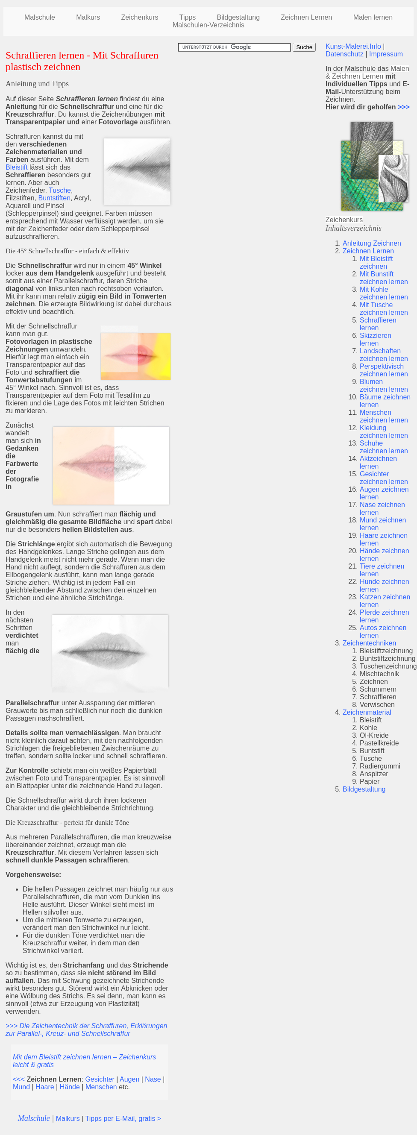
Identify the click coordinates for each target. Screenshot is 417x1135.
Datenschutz (345, 54)
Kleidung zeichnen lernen (384, 431)
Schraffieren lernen (378, 324)
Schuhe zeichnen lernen (384, 447)
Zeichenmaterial (367, 712)
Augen (129, 1079)
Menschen (101, 1087)
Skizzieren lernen (375, 339)
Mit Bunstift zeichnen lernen (384, 277)
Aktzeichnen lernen (378, 462)
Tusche (60, 190)
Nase (153, 1079)
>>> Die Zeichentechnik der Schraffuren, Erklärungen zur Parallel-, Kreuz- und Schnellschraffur (86, 1029)
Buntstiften (54, 198)
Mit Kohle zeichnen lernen (384, 293)
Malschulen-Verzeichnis (208, 25)
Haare (44, 1087)
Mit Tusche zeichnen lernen (384, 308)
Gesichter (99, 1079)
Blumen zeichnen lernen (384, 385)
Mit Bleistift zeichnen (376, 262)
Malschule (39, 17)
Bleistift (17, 167)
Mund (21, 1087)
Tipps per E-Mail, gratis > (123, 1118)
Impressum (386, 54)
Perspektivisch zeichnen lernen (384, 370)
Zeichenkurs (139, 17)
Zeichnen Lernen (306, 17)
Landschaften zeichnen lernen (384, 354)
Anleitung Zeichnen (372, 243)
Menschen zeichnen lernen (384, 416)
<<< (19, 1079)
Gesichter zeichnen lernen (384, 477)
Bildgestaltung (364, 789)
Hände (70, 1087)
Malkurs (88, 17)
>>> (404, 107)
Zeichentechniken (369, 643)
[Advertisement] (249, 111)
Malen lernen (373, 17)
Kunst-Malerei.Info (353, 46)
